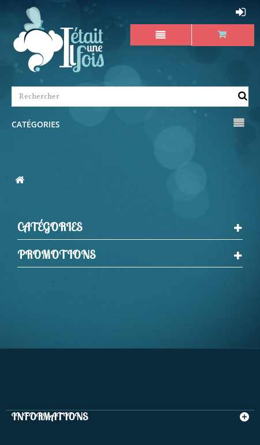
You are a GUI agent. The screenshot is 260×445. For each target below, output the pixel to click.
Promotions (56, 254)
